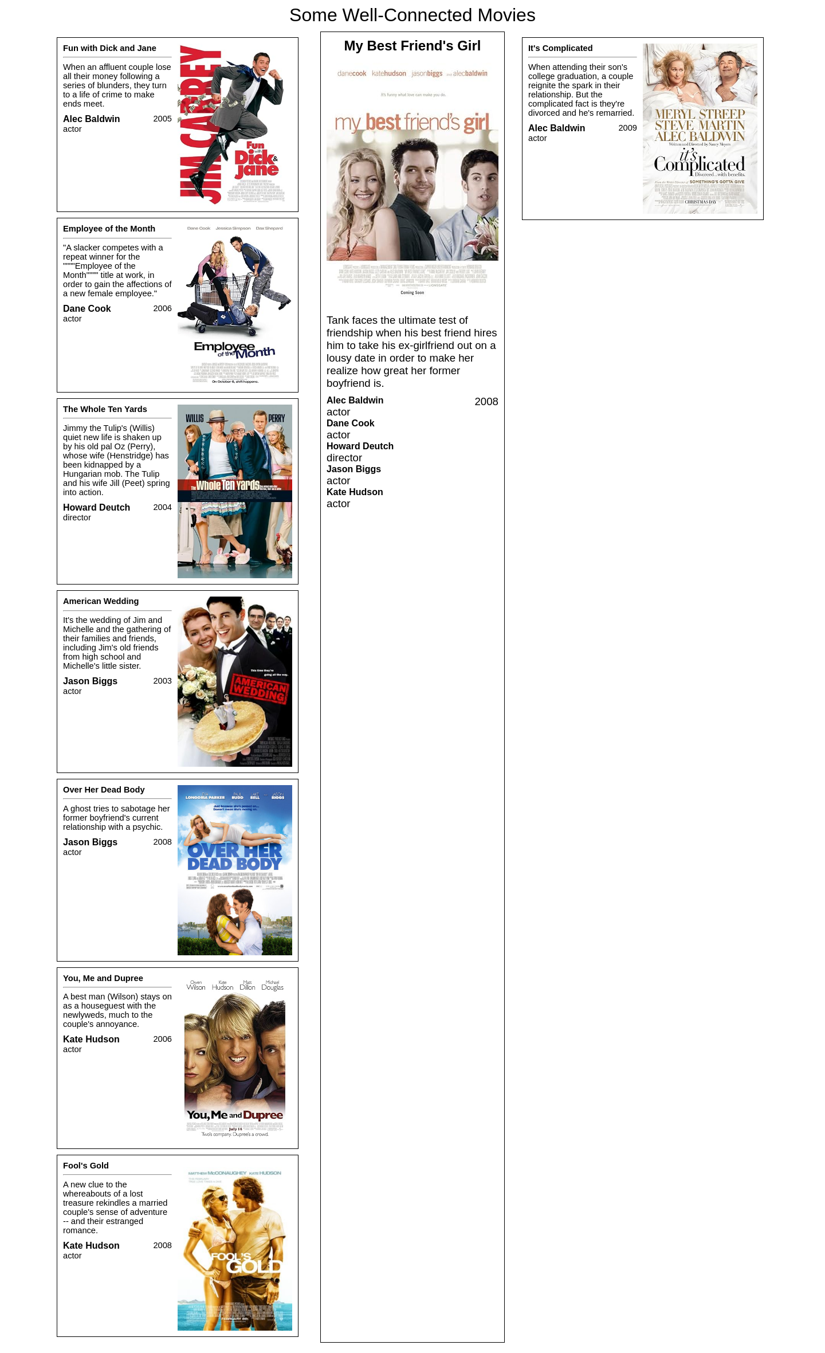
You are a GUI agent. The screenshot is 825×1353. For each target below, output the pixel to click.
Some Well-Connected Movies (412, 15)
